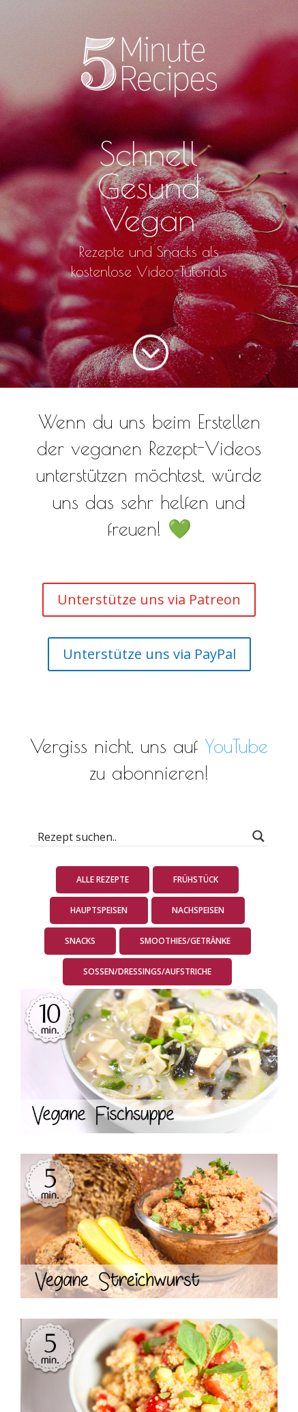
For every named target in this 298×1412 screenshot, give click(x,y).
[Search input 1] (140, 836)
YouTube (236, 746)
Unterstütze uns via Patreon (149, 599)
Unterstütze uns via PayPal (149, 654)
